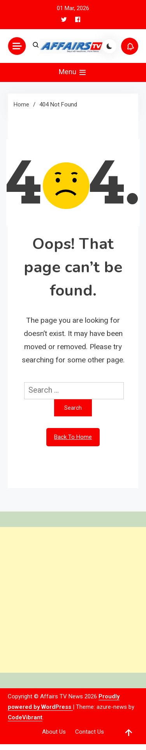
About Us (54, 731)
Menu (73, 72)
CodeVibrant (25, 717)
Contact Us (89, 731)
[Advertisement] (73, 600)
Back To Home (73, 436)
